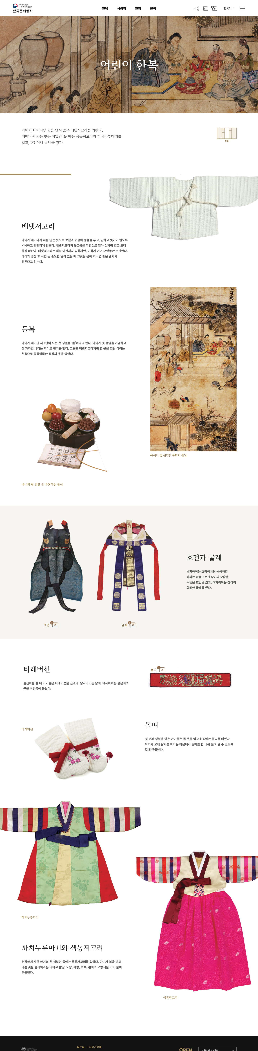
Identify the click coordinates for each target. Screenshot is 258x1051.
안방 (138, 8)
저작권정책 (95, 1047)
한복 (153, 8)
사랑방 (121, 8)
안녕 (105, 8)
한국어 (227, 8)
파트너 (80, 1047)
